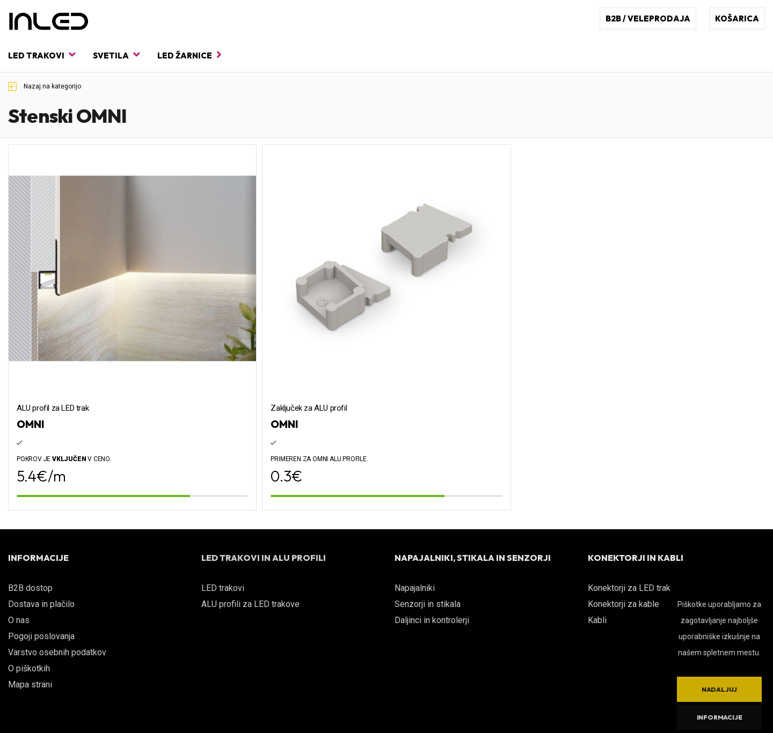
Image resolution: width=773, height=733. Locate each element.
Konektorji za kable (623, 604)
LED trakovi (41, 55)
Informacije (719, 717)
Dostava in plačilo (41, 604)
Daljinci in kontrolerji (432, 620)
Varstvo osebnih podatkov (57, 652)
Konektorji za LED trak (629, 588)
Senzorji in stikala (428, 604)
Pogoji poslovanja (41, 636)
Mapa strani (30, 684)
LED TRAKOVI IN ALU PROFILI (263, 557)
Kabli (597, 620)
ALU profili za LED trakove (250, 604)
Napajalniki (415, 588)
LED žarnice (189, 55)
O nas (19, 620)
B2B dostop (30, 588)
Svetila (116, 55)
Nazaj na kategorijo (44, 86)
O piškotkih (29, 668)
